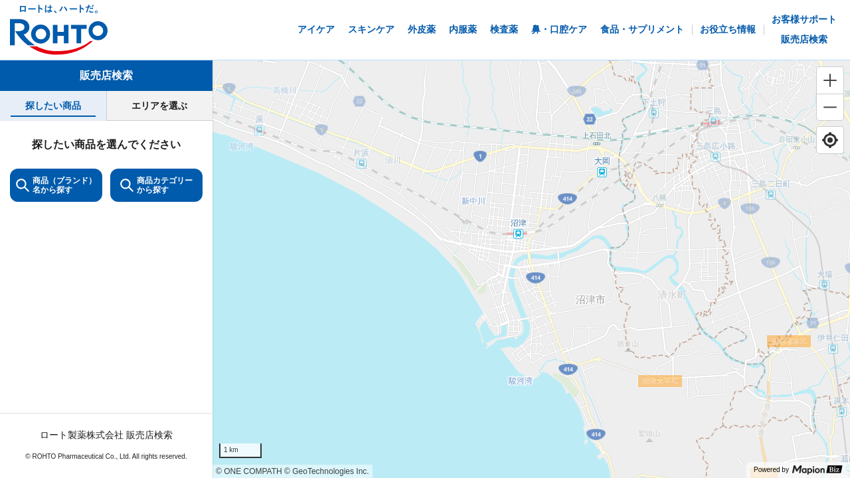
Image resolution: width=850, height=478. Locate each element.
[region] (531, 269)
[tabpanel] (106, 299)
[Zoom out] (830, 107)
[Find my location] (830, 140)
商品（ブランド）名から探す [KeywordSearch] (56, 185)
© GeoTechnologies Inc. (326, 471)
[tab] (53, 106)
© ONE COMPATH (249, 471)
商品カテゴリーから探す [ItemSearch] (156, 185)
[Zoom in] (830, 80)
